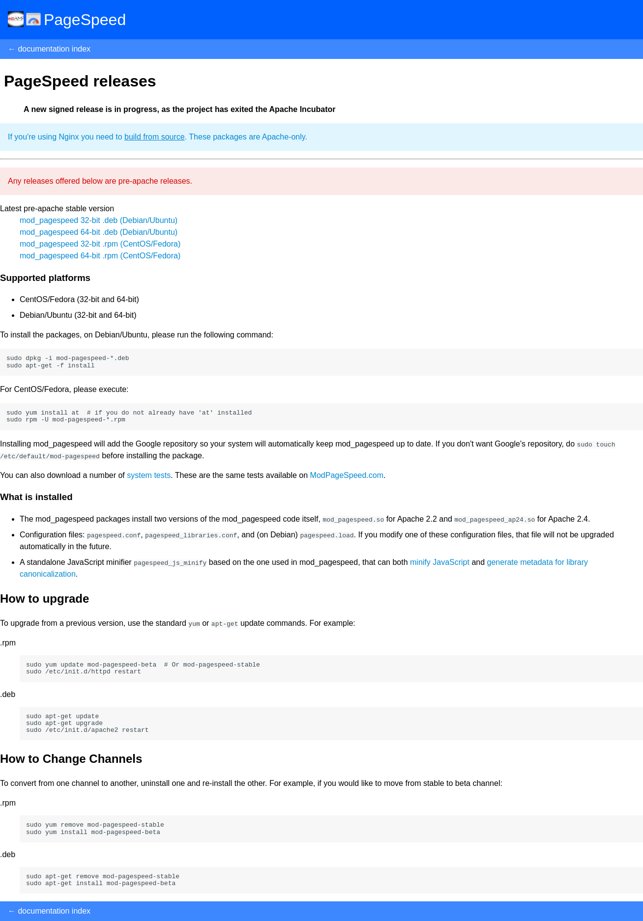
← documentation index (49, 49)
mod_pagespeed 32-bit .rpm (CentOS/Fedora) (100, 244)
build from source (154, 137)
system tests (149, 475)
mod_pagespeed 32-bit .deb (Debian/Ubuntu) (98, 220)
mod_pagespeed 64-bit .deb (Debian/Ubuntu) (98, 232)
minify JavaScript (439, 562)
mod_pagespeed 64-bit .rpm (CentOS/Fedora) (100, 255)
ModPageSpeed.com (346, 475)
